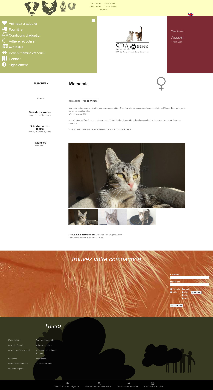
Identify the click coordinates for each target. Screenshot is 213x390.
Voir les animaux (89, 101)
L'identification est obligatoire (66, 387)
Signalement (18, 65)
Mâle (175, 292)
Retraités (63, 7)
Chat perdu (96, 3)
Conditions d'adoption (25, 35)
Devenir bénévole (16, 345)
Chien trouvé (110, 6)
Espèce (185, 289)
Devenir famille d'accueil (27, 53)
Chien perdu (95, 6)
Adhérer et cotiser (22, 41)
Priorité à (72, 7)
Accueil (177, 37)
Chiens (32, 9)
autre (186, 298)
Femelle (41, 98)
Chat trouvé (110, 3)
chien (186, 295)
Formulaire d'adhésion (18, 363)
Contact (15, 59)
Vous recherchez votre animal (98, 387)
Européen (41, 83)
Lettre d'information (44, 363)
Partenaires (41, 358)
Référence (175, 282)
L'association (14, 340)
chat (186, 292)
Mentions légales (16, 368)
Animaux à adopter (23, 23)
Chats (49, 9)
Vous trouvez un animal (128, 387)
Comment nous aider (45, 340)
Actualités (16, 47)
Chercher (174, 274)
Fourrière (103, 9)
